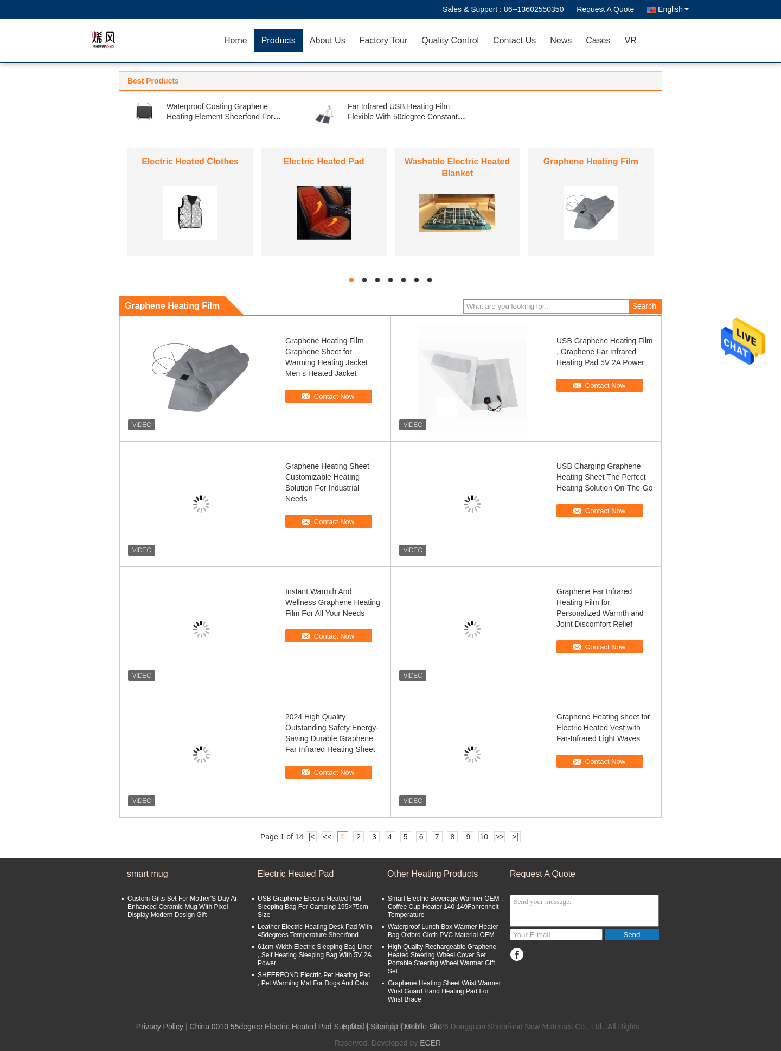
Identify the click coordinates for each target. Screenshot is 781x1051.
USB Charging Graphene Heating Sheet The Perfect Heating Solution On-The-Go (604, 477)
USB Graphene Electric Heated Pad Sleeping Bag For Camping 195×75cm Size (313, 907)
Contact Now (334, 396)
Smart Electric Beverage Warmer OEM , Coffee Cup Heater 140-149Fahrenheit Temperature (445, 907)
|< (312, 836)
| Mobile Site (421, 1026)
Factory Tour (384, 40)
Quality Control (450, 40)
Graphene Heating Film (590, 161)
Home (235, 40)
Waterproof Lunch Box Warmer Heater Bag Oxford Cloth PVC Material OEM (443, 931)
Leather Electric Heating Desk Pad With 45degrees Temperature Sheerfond (315, 931)
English (673, 9)
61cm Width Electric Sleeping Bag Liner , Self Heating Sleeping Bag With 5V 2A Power (315, 955)
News (561, 40)
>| (515, 836)
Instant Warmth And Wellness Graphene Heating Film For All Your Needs (332, 602)
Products (278, 40)
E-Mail (353, 1026)
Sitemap (384, 1026)
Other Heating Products (432, 873)
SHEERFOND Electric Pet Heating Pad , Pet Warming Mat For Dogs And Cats (314, 979)
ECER (430, 1043)
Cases (598, 40)
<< (327, 836)
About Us (327, 40)
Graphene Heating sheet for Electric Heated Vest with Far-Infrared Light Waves (603, 727)
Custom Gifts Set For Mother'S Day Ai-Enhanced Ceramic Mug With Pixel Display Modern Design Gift (183, 907)
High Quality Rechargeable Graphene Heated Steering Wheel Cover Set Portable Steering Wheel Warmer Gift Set (442, 959)
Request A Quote (605, 9)
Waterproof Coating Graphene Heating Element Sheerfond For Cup (220, 116)
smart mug (147, 873)
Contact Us (514, 40)
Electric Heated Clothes (190, 161)
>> (499, 836)
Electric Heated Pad (323, 161)
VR (631, 40)
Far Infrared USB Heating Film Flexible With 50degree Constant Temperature (403, 116)
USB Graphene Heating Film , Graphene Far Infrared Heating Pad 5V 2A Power (604, 351)
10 (483, 836)
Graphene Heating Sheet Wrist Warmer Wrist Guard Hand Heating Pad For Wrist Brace (444, 991)
